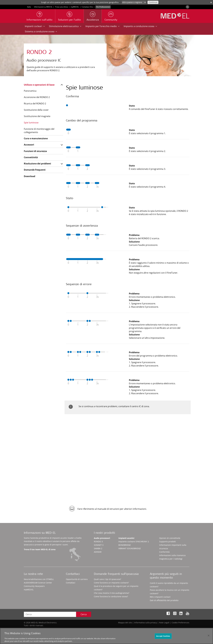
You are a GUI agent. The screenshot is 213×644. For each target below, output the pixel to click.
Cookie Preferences (180, 622)
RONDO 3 (98, 541)
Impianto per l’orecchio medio (102, 26)
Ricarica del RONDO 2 (35, 103)
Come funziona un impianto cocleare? (111, 582)
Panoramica (30, 90)
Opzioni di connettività (169, 538)
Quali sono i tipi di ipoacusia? (107, 579)
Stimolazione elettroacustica (65, 26)
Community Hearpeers (34, 586)
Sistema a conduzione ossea (41, 31)
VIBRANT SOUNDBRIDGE (129, 548)
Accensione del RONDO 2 (37, 97)
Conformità (164, 552)
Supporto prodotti (167, 541)
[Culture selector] (134, 2)
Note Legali (164, 622)
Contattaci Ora (87, 7)
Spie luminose (31, 122)
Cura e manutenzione (36, 138)
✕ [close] (211, 2)
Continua (153, 2)
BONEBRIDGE (124, 545)
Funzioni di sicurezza (35, 151)
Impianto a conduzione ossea (140, 26)
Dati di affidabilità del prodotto (164, 600)
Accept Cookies (163, 637)
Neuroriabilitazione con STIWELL (39, 579)
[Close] (209, 637)
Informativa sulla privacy (145, 622)
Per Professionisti (103, 7)
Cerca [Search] (84, 614)
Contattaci (70, 582)
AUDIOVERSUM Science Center (38, 582)
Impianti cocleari (35, 26)
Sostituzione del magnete (37, 116)
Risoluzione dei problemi (37, 163)
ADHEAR (97, 552)
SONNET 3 (98, 545)
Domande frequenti (34, 169)
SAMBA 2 (98, 548)
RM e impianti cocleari (160, 597)
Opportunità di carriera (77, 579)
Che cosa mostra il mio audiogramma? (111, 593)
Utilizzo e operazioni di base (39, 84)
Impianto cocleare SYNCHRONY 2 (133, 541)
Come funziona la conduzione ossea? (111, 596)
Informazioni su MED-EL (43, 7)
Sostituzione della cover (36, 109)
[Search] (187, 7)
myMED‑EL (75, 7)
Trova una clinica (61, 7)
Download (29, 176)
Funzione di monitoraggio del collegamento (39, 130)
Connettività (31, 157)
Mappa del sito (125, 622)
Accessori (29, 144)
